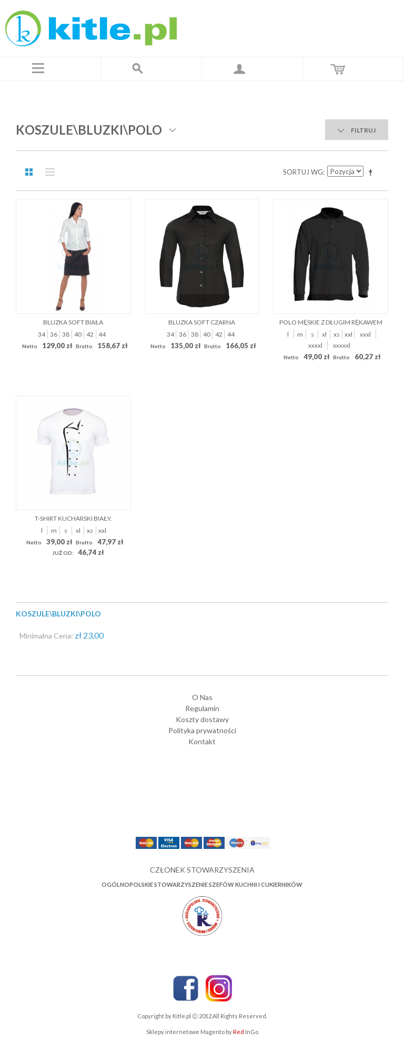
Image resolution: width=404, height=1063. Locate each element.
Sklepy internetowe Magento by (202, 1031)
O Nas (202, 697)
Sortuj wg (303, 172)
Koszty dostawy (202, 719)
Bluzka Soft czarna (201, 322)
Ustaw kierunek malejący (372, 172)
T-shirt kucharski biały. (73, 518)
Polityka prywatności (202, 730)
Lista (47, 172)
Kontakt (202, 741)
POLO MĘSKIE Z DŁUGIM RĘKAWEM (330, 322)
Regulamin (202, 708)
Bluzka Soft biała (73, 322)
